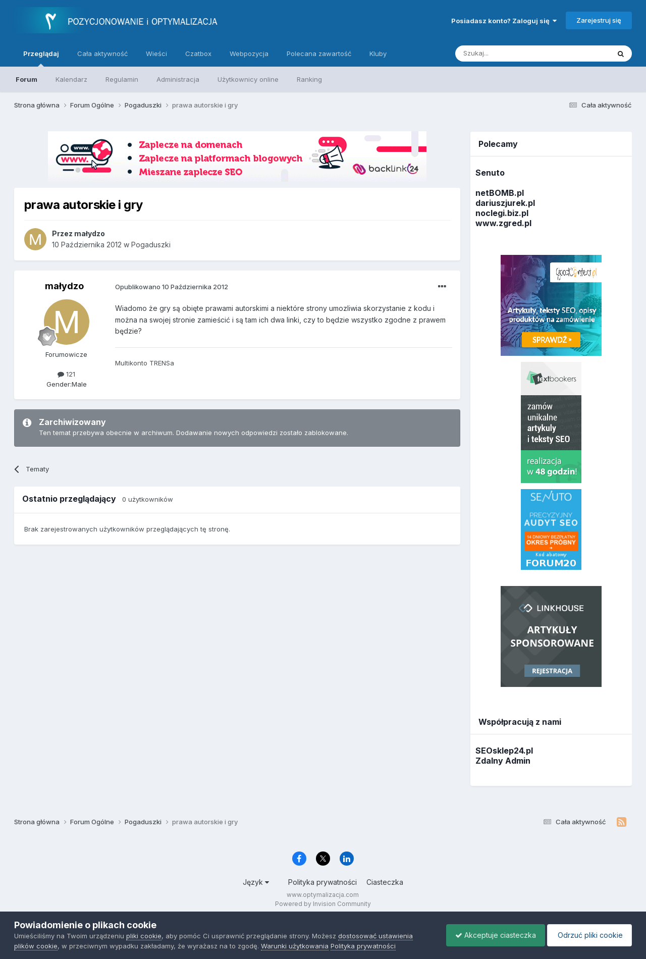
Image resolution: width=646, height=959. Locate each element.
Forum (26, 79)
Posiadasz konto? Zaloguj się (504, 21)
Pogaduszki (151, 244)
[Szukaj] (507, 53)
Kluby (378, 53)
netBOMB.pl (499, 193)
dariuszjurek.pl (505, 203)
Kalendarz (71, 79)
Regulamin (121, 79)
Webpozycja (249, 53)
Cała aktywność (102, 53)
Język (256, 882)
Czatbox (198, 53)
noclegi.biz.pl (501, 213)
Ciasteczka (384, 882)
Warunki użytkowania (295, 946)
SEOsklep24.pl (504, 750)
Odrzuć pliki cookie (587, 935)
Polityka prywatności (322, 882)
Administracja (177, 79)
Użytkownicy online (248, 79)
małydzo (64, 286)
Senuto (490, 173)
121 (66, 374)
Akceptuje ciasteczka (490, 935)
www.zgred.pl (503, 223)
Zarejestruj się (598, 20)
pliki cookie (144, 936)
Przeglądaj (41, 58)
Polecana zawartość (319, 53)
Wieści (156, 53)
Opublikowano (171, 287)
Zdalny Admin (502, 761)
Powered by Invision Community (323, 904)
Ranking (309, 79)
